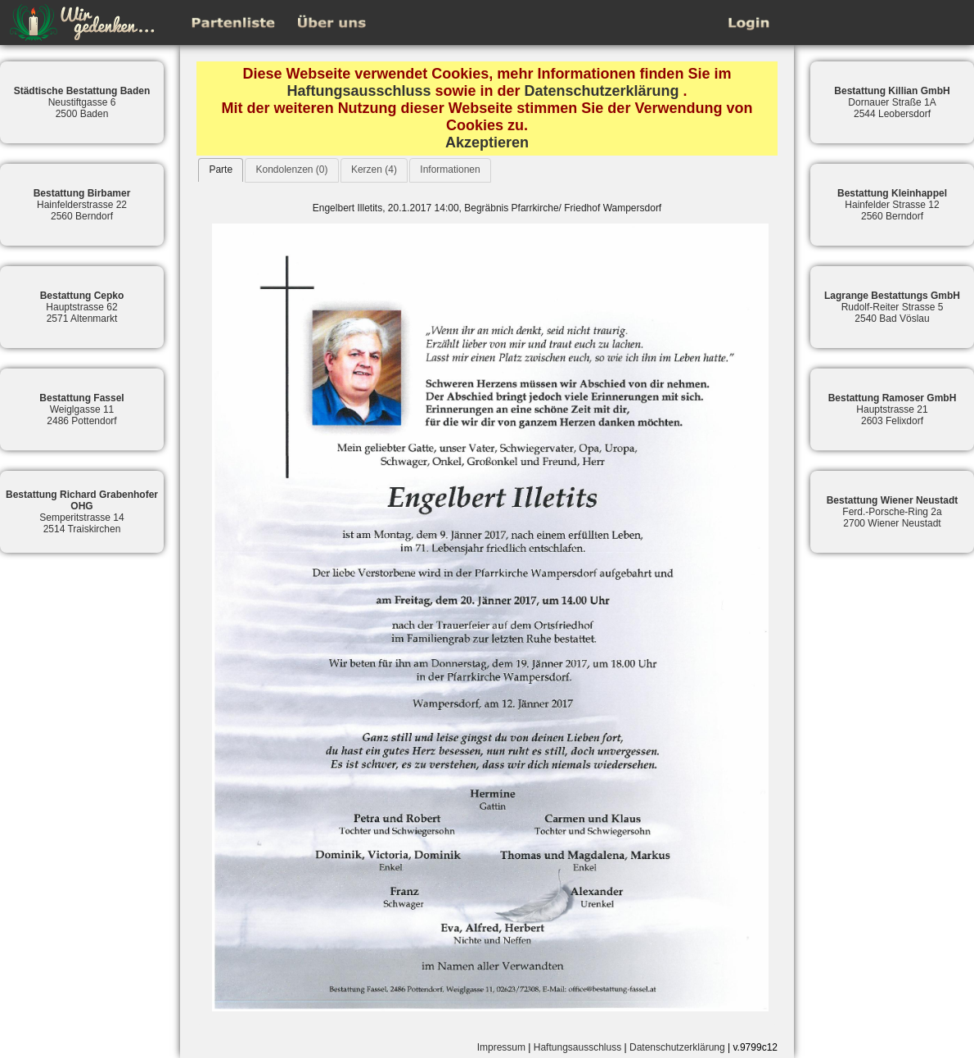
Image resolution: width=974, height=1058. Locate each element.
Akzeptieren (487, 142)
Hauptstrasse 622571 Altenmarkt (82, 307)
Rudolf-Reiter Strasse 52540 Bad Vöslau (892, 307)
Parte (220, 169)
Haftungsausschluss (358, 91)
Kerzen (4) (374, 169)
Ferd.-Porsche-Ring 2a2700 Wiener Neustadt (892, 512)
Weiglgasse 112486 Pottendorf (81, 409)
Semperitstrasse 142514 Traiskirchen (82, 512)
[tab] (220, 170)
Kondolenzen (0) (291, 169)
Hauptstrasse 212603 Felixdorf (892, 409)
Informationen (450, 169)
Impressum (501, 1047)
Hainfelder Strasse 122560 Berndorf (892, 205)
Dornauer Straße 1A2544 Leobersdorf (891, 102)
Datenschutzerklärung (602, 91)
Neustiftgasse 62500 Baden (82, 102)
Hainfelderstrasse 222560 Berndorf (82, 205)
